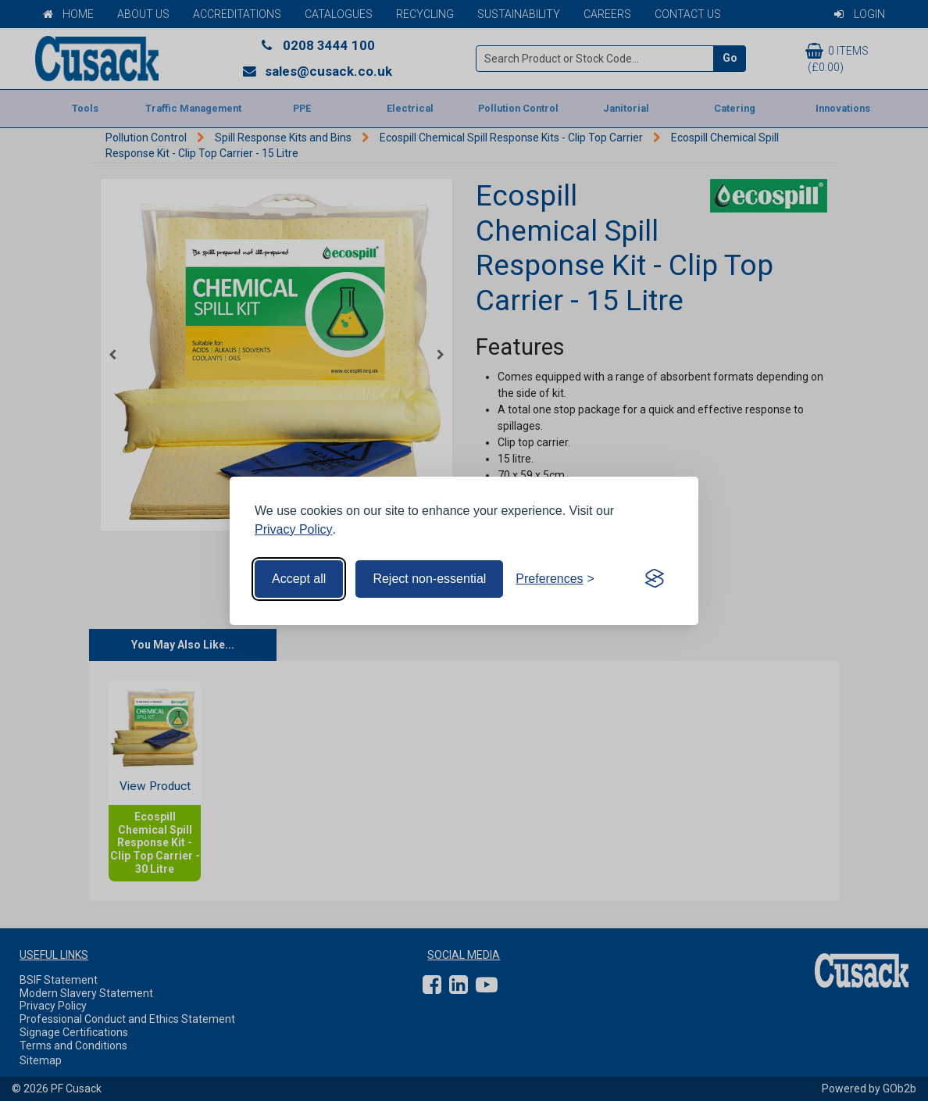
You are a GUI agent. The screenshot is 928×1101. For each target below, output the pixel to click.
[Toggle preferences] (555, 579)
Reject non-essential (429, 578)
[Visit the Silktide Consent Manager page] (654, 579)
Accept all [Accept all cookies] (299, 578)
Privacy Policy (294, 529)
